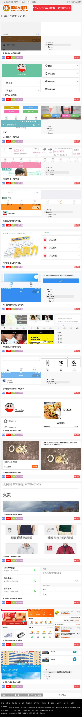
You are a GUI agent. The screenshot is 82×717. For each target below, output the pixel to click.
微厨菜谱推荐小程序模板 (12, 431)
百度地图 (4, 706)
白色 (3, 57)
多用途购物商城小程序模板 (12, 640)
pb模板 (8, 703)
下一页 (33, 695)
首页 (4, 695)
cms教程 (58, 703)
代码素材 (12, 16)
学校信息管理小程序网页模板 (13, 389)
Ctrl (23, 2)
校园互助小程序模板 (10, 95)
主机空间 (65, 703)
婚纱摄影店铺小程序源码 (12, 347)
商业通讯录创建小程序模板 (12, 598)
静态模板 (14, 703)
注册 (72, 2)
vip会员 (8, 57)
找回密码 (77, 2)
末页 (40, 695)
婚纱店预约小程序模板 (11, 137)
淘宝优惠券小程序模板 (11, 179)
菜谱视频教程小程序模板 (12, 472)
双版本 (13, 57)
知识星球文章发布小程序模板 (13, 305)
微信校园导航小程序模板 (12, 682)
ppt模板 (72, 703)
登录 (69, 2)
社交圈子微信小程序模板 (12, 221)
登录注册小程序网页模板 (12, 53)
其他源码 (51, 703)
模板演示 (76, 57)
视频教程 (29, 703)
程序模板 (36, 703)
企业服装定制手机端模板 (12, 556)
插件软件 (22, 703)
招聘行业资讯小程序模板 (12, 263)
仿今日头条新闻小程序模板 (12, 514)
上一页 (10, 695)
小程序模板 (22, 16)
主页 (6, 16)
